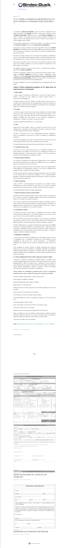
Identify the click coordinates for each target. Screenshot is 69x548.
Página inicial (22, 9)
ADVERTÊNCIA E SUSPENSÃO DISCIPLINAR (30, 531)
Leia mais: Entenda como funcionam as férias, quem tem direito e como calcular (32, 144)
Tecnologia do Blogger (34, 543)
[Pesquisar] (55, 4)
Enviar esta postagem (25, 329)
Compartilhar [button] (16, 329)
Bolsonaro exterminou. (39, 104)
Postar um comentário (25, 479)
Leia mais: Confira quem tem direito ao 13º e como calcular (27, 121)
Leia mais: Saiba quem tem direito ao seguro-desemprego (27, 190)
